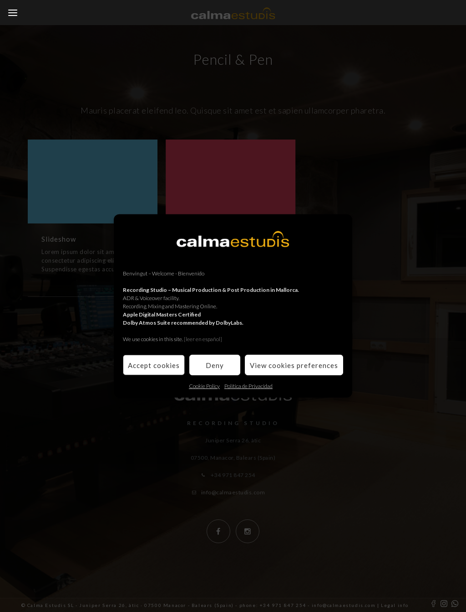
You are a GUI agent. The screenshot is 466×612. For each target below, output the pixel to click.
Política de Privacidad (248, 386)
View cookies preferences (294, 365)
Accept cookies (154, 365)
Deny (215, 365)
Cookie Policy (204, 386)
